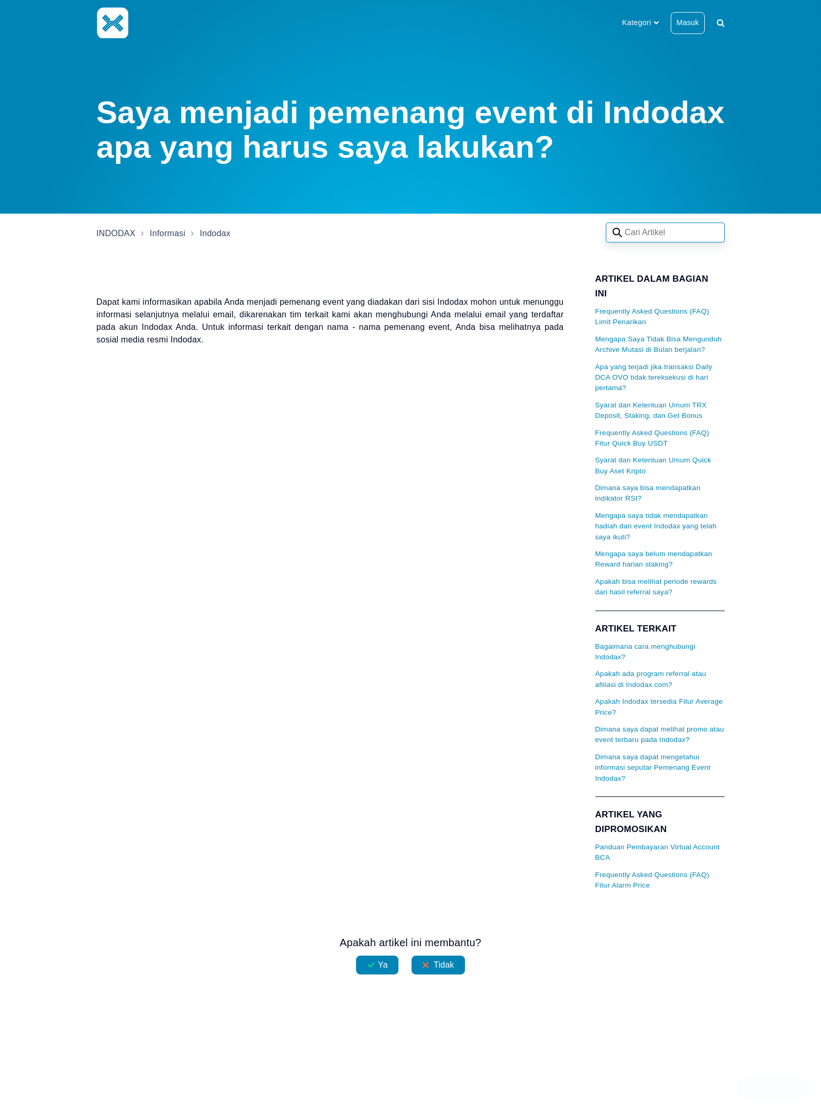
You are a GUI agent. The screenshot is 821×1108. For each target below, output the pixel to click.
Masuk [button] (687, 22)
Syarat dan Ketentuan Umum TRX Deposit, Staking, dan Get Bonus (651, 410)
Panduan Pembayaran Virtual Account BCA (657, 852)
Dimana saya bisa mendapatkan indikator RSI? (648, 493)
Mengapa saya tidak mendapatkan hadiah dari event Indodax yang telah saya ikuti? (656, 526)
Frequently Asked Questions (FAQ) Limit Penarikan (652, 316)
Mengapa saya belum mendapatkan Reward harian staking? (654, 559)
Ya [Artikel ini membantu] (383, 964)
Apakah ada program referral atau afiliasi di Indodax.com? (650, 679)
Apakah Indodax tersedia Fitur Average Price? (659, 706)
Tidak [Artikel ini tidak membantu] (444, 964)
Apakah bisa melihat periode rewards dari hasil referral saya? (656, 587)
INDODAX (116, 233)
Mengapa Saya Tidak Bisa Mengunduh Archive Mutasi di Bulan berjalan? (658, 344)
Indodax (215, 233)
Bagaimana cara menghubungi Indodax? (645, 651)
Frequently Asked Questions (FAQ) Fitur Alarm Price (652, 880)
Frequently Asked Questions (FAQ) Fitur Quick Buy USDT (652, 438)
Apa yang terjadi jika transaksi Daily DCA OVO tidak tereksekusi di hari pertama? (654, 377)
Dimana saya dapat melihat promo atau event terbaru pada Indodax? (659, 734)
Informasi (167, 233)
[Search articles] (665, 232)
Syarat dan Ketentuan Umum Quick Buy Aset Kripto (653, 465)
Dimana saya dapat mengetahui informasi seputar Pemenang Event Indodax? (653, 767)
